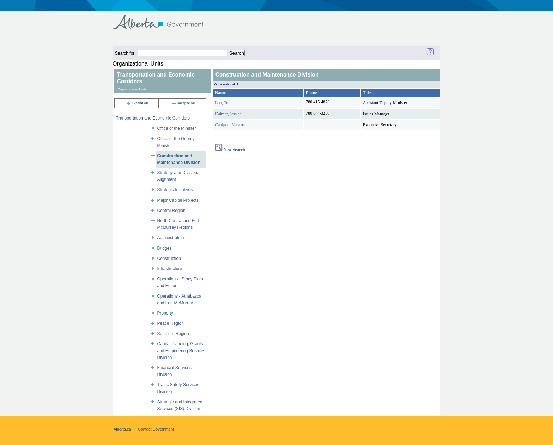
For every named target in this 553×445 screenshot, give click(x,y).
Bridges (164, 248)
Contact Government (156, 429)
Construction (169, 258)
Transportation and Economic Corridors (153, 118)
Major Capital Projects (178, 200)
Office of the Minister (176, 128)
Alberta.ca (122, 429)
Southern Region (173, 333)
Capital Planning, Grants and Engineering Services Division (181, 350)
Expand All (137, 103)
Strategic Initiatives (175, 189)
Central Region (171, 210)
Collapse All (183, 103)
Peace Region (170, 323)
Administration (170, 237)
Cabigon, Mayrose (231, 124)
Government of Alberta (164, 18)
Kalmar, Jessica (228, 113)
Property (165, 313)
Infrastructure (169, 268)
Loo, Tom (223, 102)
